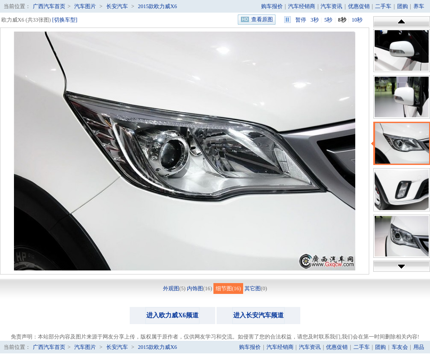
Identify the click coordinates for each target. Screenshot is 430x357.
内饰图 (195, 288)
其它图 (252, 288)
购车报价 (272, 6)
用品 (418, 347)
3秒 (315, 20)
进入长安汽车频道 (258, 315)
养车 (418, 6)
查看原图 (262, 19)
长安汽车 (117, 6)
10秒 (357, 20)
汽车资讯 (331, 6)
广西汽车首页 (49, 6)
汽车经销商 (301, 6)
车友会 (400, 347)
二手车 (383, 6)
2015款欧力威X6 (157, 6)
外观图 (171, 288)
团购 (402, 6)
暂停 (300, 20)
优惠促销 (359, 6)
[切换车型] (64, 20)
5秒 (328, 20)
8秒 (342, 20)
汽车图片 (85, 6)
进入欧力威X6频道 (172, 315)
